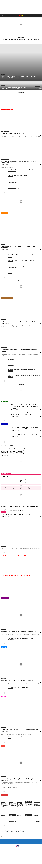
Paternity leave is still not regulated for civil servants (17, 175)
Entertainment (4, 629)
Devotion (9, 787)
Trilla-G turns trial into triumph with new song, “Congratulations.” (18, 631)
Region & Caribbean (4, 347)
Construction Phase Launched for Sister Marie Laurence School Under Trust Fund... (23, 169)
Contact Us (33, 840)
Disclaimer (28, 840)
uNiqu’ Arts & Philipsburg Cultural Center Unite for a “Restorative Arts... (21, 638)
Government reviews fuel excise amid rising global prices (16, 133)
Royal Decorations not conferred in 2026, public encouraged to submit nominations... (23, 181)
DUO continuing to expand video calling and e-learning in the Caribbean (21, 260)
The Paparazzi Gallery (10, 840)
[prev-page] (2, 192)
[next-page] (4, 192)
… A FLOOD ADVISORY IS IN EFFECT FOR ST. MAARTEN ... (17, 515)
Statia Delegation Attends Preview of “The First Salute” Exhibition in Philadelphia (22, 363)
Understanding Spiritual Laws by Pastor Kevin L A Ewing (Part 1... (19, 779)
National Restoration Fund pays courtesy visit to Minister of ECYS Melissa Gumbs (23, 271)
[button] (2, 15)
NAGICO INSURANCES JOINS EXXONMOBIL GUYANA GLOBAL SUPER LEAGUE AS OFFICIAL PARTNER (24, 406)
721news (2, 79)
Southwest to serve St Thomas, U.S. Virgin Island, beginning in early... (20, 729)
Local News (3, 74)
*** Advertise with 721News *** (20, 840)
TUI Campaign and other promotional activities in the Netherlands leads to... (22, 736)
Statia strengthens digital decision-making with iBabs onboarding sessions (21, 369)
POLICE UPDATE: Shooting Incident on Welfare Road (17, 186)
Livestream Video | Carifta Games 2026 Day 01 (24, 435)
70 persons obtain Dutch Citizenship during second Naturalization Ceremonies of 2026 (12, 819)
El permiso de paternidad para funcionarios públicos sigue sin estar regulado (37, 805)
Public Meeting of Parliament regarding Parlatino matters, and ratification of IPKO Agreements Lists (21, 39)
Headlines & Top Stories (5, 131)
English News (10, 176)
